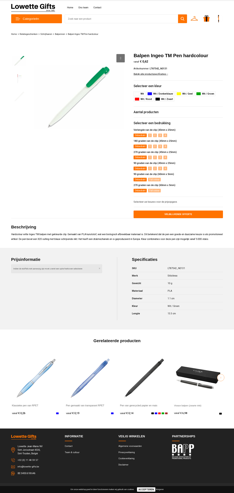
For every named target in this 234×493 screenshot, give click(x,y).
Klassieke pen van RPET (25, 406)
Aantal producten (146, 112)
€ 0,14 (126, 414)
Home (70, 7)
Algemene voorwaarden (130, 447)
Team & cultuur (72, 453)
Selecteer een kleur (148, 86)
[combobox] (121, 18)
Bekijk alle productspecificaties (151, 74)
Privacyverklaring (126, 453)
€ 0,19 (72, 414)
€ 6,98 (180, 414)
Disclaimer (123, 466)
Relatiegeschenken (29, 34)
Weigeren (160, 489)
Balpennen (61, 34)
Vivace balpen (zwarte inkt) (188, 406)
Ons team (83, 7)
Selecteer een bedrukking (152, 123)
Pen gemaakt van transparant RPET (85, 406)
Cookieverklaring (126, 460)
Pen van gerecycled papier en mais (138, 406)
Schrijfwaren (47, 34)
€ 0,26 (18, 414)
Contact (97, 7)
